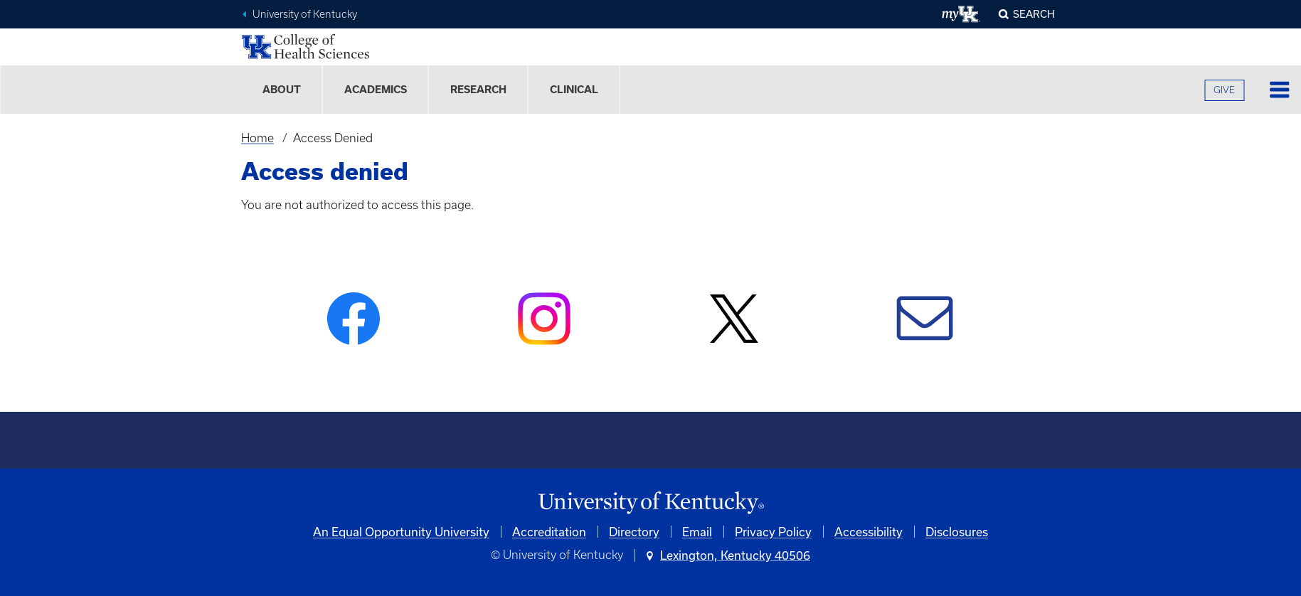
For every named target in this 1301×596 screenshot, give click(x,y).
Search (1034, 14)
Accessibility (868, 531)
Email (697, 531)
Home (257, 138)
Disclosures (956, 531)
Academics (375, 89)
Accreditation (549, 531)
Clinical (574, 89)
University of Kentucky (305, 14)
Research (478, 89)
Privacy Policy (773, 531)
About (281, 89)
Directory (634, 531)
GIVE (1224, 90)
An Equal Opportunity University (401, 531)
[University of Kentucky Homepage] (651, 503)
